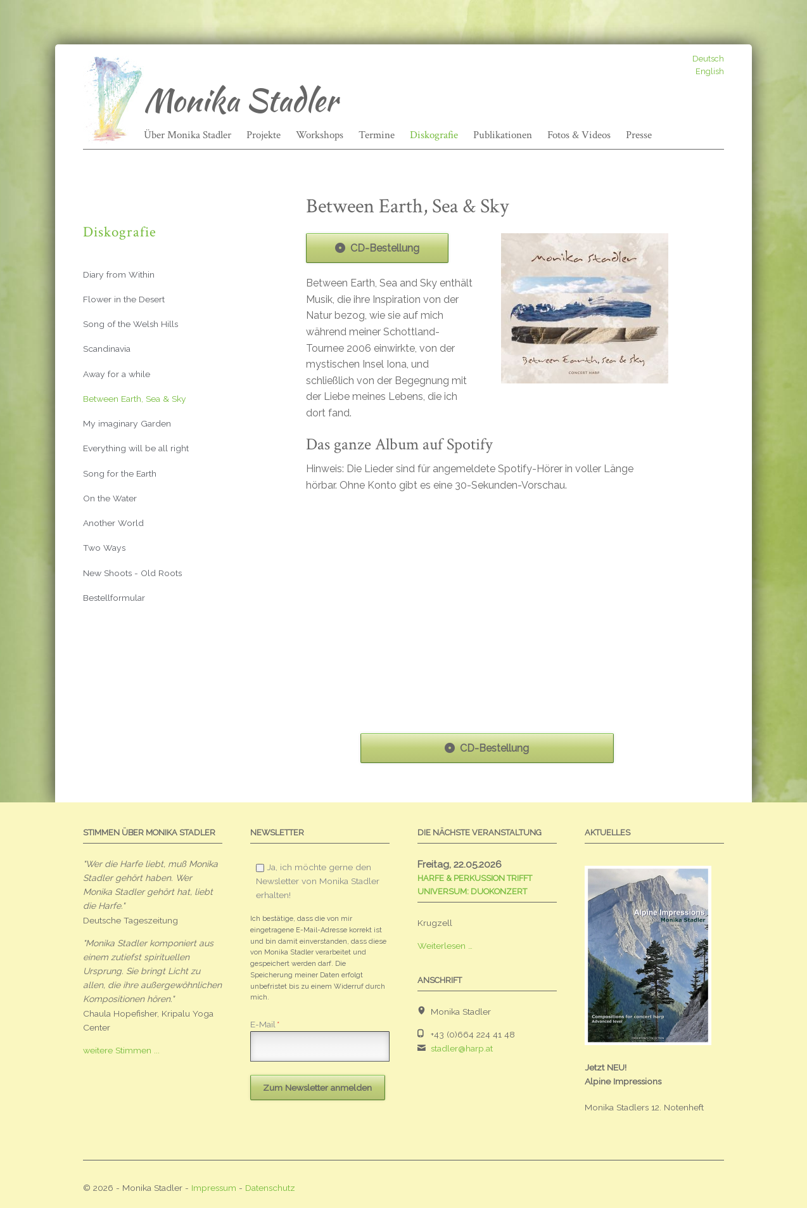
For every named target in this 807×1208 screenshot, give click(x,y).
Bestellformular (114, 598)
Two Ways (104, 548)
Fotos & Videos (579, 135)
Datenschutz (270, 1188)
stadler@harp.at (462, 1048)
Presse (639, 135)
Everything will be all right (136, 448)
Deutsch (708, 58)
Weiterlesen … (445, 946)
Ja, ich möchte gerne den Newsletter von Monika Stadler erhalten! (317, 881)
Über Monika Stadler (187, 135)
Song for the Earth (119, 473)
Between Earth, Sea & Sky (134, 399)
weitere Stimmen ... (121, 1050)
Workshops (319, 135)
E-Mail (264, 1024)
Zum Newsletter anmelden (317, 1088)
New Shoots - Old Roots (132, 573)
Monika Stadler (240, 100)
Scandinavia (106, 349)
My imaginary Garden (127, 423)
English (710, 71)
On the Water (110, 498)
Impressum (213, 1188)
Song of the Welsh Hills (130, 324)
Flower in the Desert (124, 299)
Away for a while (116, 374)
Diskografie (434, 135)
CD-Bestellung (384, 248)
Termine (377, 135)
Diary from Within (119, 274)
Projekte (263, 135)
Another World (113, 523)
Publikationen (502, 135)
